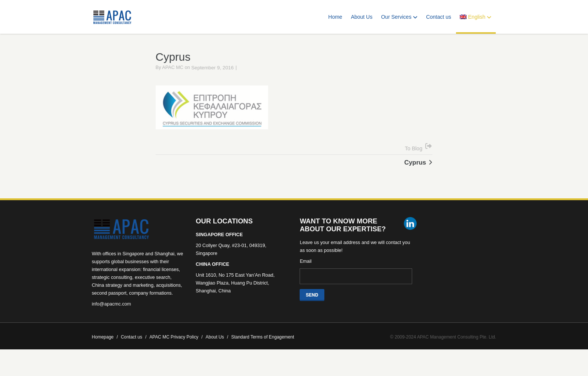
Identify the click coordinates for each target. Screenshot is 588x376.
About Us (362, 17)
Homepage (105, 346)
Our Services (399, 17)
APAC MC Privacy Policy (175, 346)
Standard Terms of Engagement (262, 346)
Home (335, 17)
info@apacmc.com (111, 313)
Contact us (438, 17)
